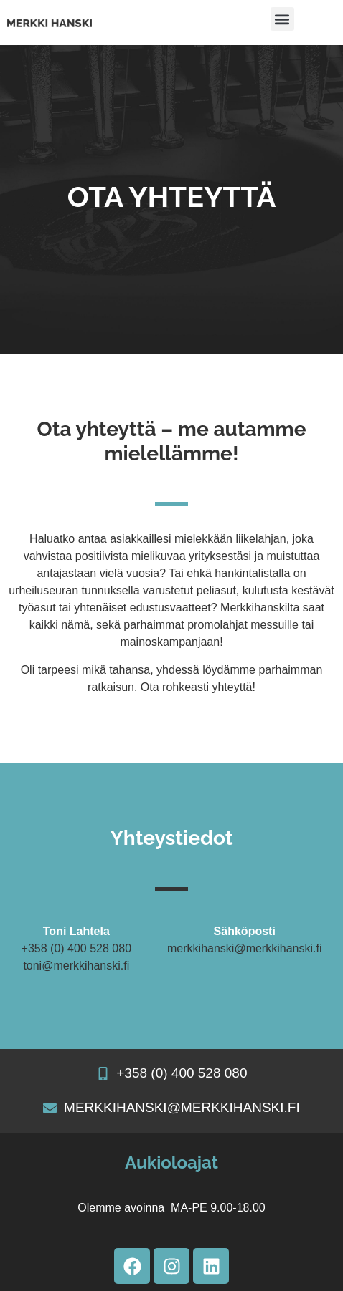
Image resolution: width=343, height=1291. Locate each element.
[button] (282, 19)
